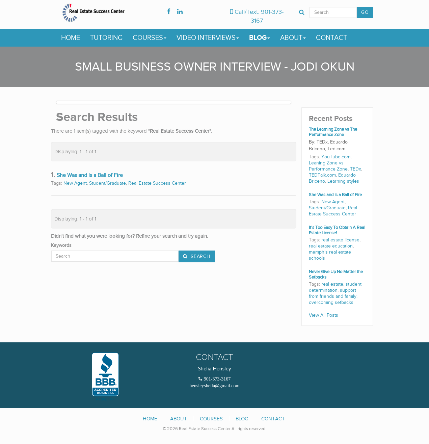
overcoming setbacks (331, 302)
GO (365, 12)
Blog (259, 38)
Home (70, 38)
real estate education (331, 246)
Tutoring (106, 38)
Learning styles (343, 181)
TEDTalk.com (322, 175)
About (293, 38)
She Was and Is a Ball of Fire (90, 175)
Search (199, 256)
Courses (149, 38)
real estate (332, 284)
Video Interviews (208, 38)
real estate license (340, 240)
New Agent (75, 183)
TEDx (355, 169)
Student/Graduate (107, 183)
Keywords (61, 245)
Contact (331, 38)
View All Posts (323, 315)
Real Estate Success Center (157, 183)
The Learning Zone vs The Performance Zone (333, 132)
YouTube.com (335, 157)
